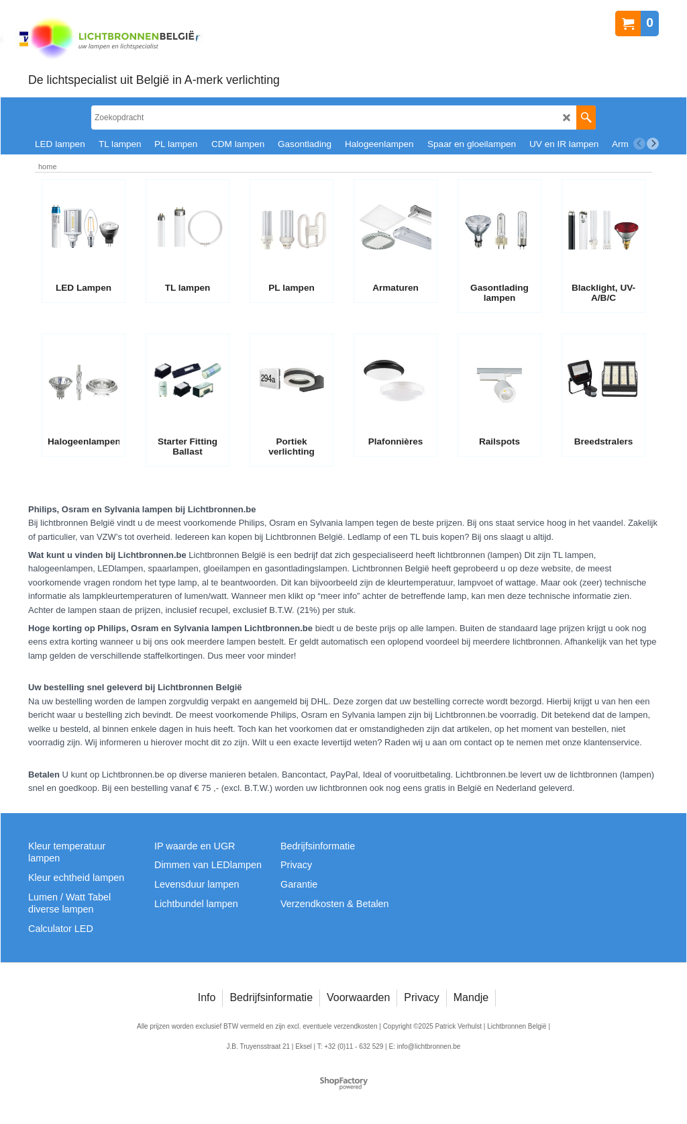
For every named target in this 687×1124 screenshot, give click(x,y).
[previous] (639, 144)
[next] (653, 144)
